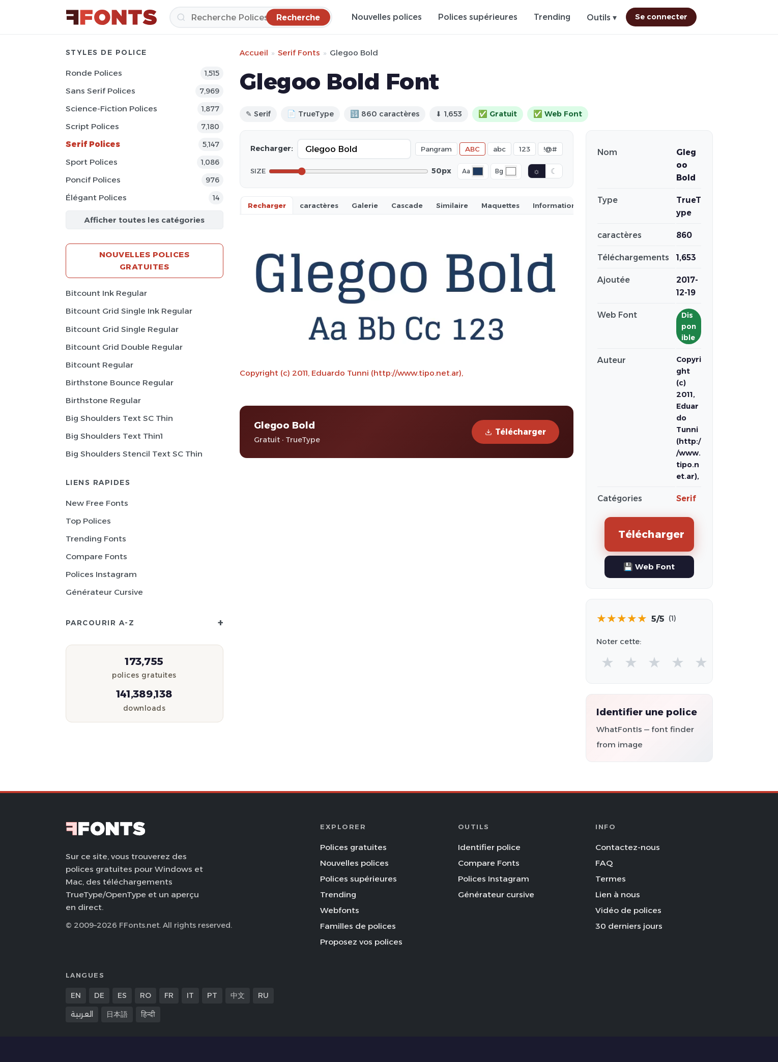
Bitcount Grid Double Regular (124, 347)
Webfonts (339, 910)
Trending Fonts (96, 538)
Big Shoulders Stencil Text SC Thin (134, 454)
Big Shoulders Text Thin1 (114, 436)
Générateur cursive (104, 592)
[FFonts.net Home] (111, 17)
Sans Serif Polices (100, 91)
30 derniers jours (628, 926)
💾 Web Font (649, 566)
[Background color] (511, 171)
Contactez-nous (627, 847)
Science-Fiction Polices (111, 108)
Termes (610, 879)
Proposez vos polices (361, 942)
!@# (550, 149)
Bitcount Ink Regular (106, 293)
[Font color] (478, 171)
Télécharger (515, 432)
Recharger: (271, 148)
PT (212, 995)
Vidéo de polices (628, 910)
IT (190, 995)
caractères (319, 205)
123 (524, 149)
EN (76, 995)
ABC (472, 149)
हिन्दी (148, 1014)
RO (145, 995)
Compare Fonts (96, 556)
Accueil (254, 52)
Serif (686, 498)
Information (554, 205)
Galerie (365, 205)
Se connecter (661, 16)
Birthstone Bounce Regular (120, 382)
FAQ (604, 863)
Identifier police (489, 847)
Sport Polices (92, 162)
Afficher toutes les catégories (144, 220)
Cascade (407, 205)
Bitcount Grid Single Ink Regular (129, 311)
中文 (237, 995)
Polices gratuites (353, 847)
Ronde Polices (94, 73)
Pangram (436, 149)
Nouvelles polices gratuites (144, 260)
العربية (82, 1014)
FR (169, 995)
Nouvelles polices (387, 17)
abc (499, 149)
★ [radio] (607, 662)
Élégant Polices (96, 197)
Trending (552, 17)
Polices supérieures (477, 17)
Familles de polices (358, 926)
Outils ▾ (602, 17)
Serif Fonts (299, 52)
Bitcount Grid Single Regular (122, 329)
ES (122, 995)
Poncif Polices (93, 180)
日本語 (117, 1014)
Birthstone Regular (103, 400)
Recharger (267, 205)
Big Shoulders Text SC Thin (119, 418)
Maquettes (500, 205)
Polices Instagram (101, 574)
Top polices (88, 521)
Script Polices (92, 126)
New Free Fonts (97, 503)
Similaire (452, 205)
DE (99, 995)
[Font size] (348, 171)
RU (263, 995)
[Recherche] (250, 17)
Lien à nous (617, 894)
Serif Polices (93, 144)
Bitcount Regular (99, 365)
